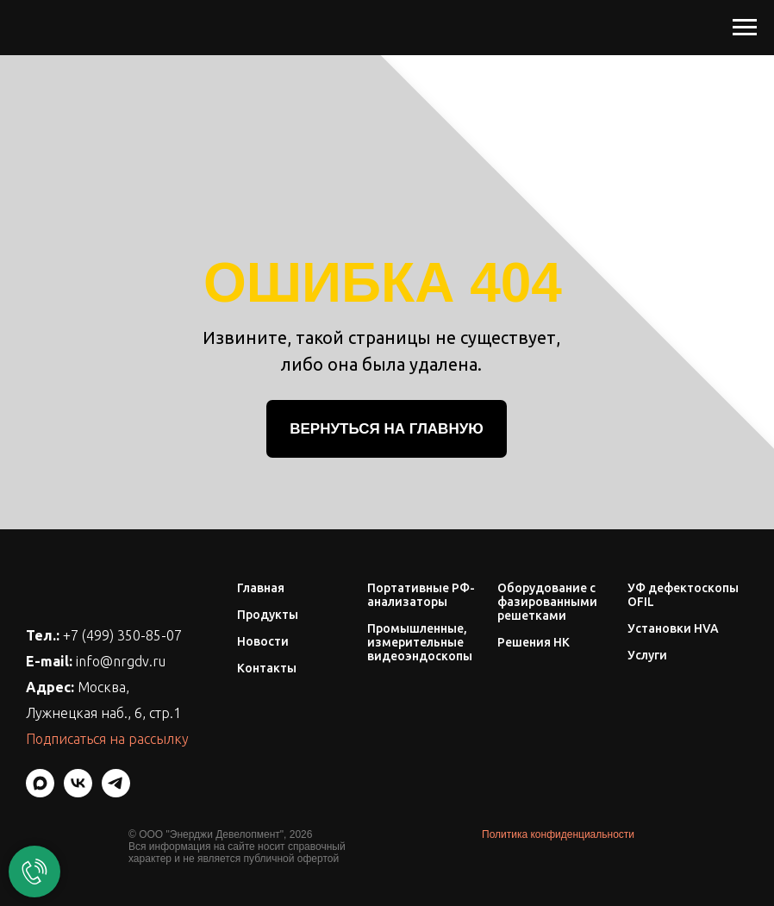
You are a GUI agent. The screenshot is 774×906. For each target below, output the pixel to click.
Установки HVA (673, 628)
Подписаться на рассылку (107, 739)
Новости (263, 641)
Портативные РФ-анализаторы (421, 595)
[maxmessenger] (40, 792)
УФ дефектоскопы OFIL (683, 595)
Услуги (647, 655)
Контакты (266, 668)
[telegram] (116, 792)
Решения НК (533, 642)
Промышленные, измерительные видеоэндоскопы (419, 642)
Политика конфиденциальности (558, 834)
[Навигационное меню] (745, 27)
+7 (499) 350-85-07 (122, 635)
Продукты (267, 615)
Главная (260, 588)
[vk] (78, 792)
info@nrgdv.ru (120, 661)
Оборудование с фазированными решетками (547, 601)
